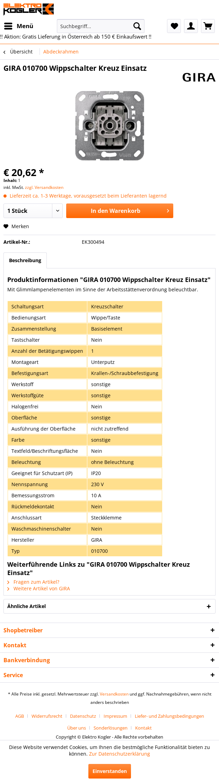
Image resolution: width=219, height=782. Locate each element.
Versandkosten (114, 694)
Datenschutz (83, 716)
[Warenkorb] (208, 26)
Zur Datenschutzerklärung (119, 753)
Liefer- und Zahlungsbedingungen (169, 716)
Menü (18, 25)
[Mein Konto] (191, 26)
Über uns (76, 728)
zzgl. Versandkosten (44, 187)
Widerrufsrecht (47, 716)
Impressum (115, 716)
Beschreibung (25, 260)
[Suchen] (137, 26)
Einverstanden (110, 771)
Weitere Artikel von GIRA (38, 588)
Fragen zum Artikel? (33, 582)
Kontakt (143, 728)
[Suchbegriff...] (100, 26)
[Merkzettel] (174, 26)
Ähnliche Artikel (26, 606)
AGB (19, 716)
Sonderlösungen (111, 728)
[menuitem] (18, 26)
